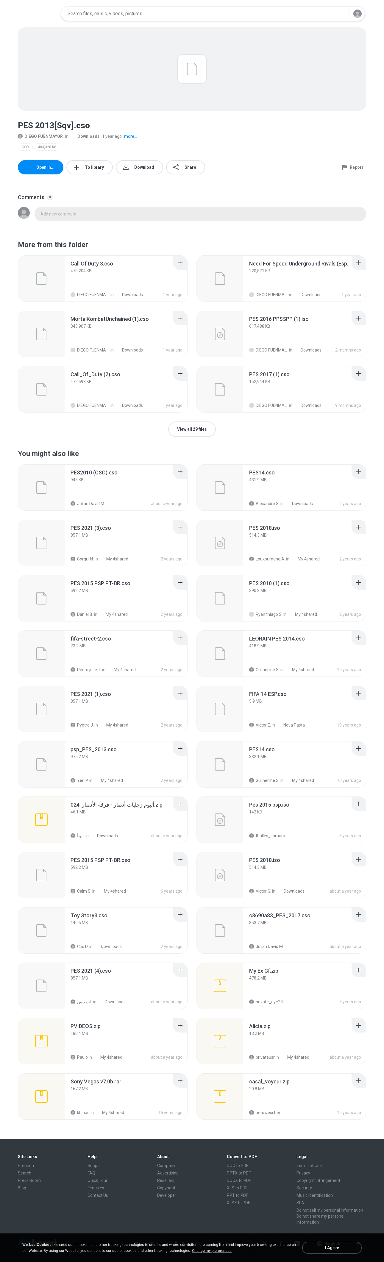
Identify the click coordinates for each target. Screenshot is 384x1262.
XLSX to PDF (238, 1202)
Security (304, 1188)
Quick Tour (97, 1180)
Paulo (79, 1057)
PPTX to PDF (239, 1173)
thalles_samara (267, 835)
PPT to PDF (237, 1195)
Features (96, 1188)
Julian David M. (88, 503)
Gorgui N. (82, 559)
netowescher (264, 1112)
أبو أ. (78, 835)
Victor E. (260, 725)
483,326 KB (47, 147)
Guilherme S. (264, 669)
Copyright (166, 1188)
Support (95, 1165)
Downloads (85, 136)
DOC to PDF (237, 1165)
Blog (22, 1188)
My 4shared (114, 559)
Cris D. (79, 946)
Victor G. (260, 891)
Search (24, 1173)
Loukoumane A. (267, 559)
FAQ (91, 1173)
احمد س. (81, 1001)
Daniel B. (82, 614)
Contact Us (98, 1195)
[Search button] (340, 14)
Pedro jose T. (86, 669)
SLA (300, 1202)
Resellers (165, 1180)
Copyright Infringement (318, 1180)
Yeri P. (79, 780)
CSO (25, 147)
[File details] (41, 279)
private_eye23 (266, 1001)
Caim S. (81, 891)
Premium (26, 1165)
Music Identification (314, 1195)
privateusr (262, 1057)
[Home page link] (37, 14)
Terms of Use (309, 1165)
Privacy (303, 1173)
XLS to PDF (237, 1188)
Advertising (168, 1173)
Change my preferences (212, 1251)
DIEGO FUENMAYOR (40, 136)
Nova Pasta (291, 725)
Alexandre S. (264, 503)
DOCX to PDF (239, 1180)
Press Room (29, 1180)
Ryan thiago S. (265, 614)
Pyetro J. (82, 725)
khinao (80, 1112)
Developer (166, 1195)
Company (166, 1165)
